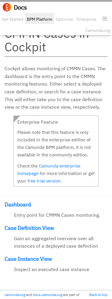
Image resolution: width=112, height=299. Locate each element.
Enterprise (86, 19)
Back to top (98, 294)
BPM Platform (39, 19)
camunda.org (14, 294)
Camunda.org (97, 30)
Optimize (64, 19)
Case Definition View (29, 228)
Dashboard (17, 204)
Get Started (12, 19)
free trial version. (44, 181)
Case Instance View (28, 258)
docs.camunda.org (47, 294)
